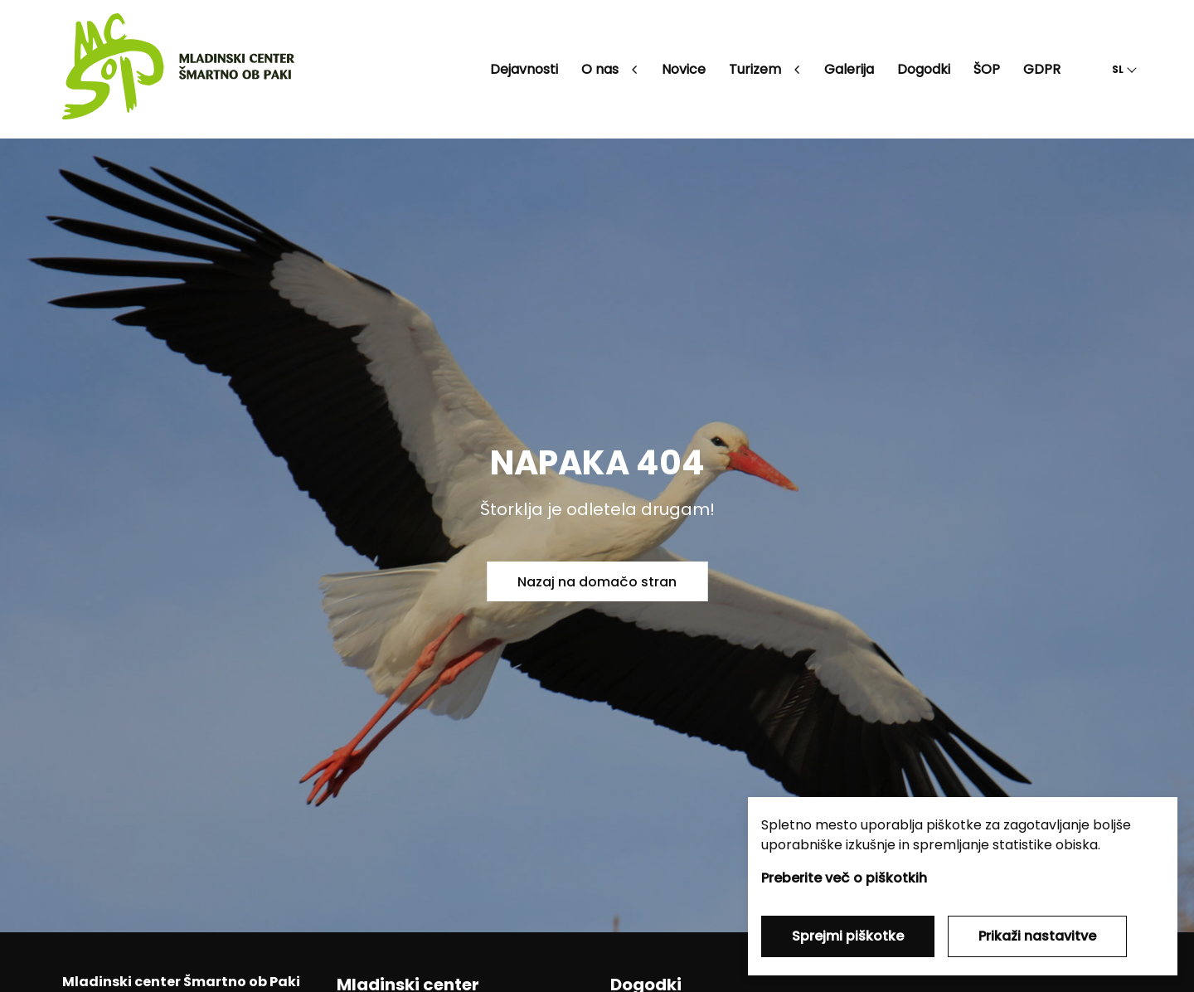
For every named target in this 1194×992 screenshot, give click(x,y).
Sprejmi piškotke (848, 936)
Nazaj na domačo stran (597, 581)
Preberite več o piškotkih (844, 877)
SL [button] (1118, 69)
